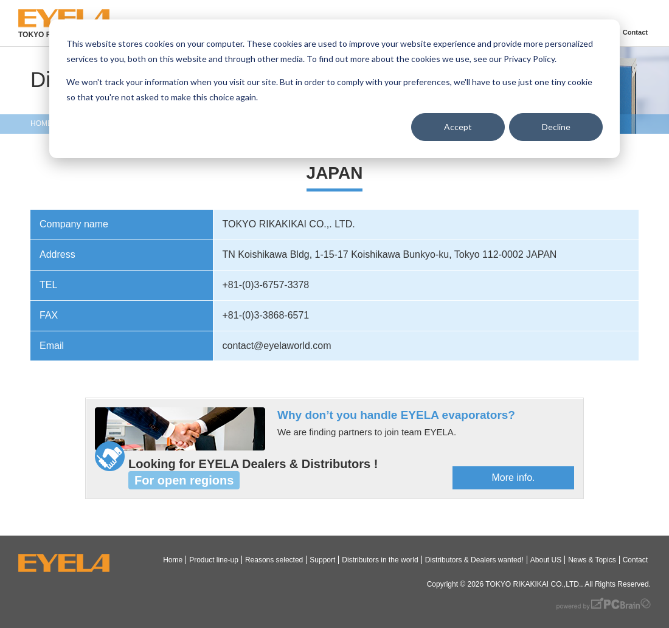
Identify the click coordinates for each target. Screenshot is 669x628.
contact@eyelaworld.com (277, 345)
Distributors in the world (380, 560)
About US (545, 560)
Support (322, 560)
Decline (556, 127)
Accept (458, 127)
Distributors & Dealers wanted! (474, 560)
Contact (635, 32)
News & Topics (591, 560)
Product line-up (213, 560)
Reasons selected (274, 560)
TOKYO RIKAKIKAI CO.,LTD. (533, 584)
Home (172, 560)
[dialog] (334, 88)
